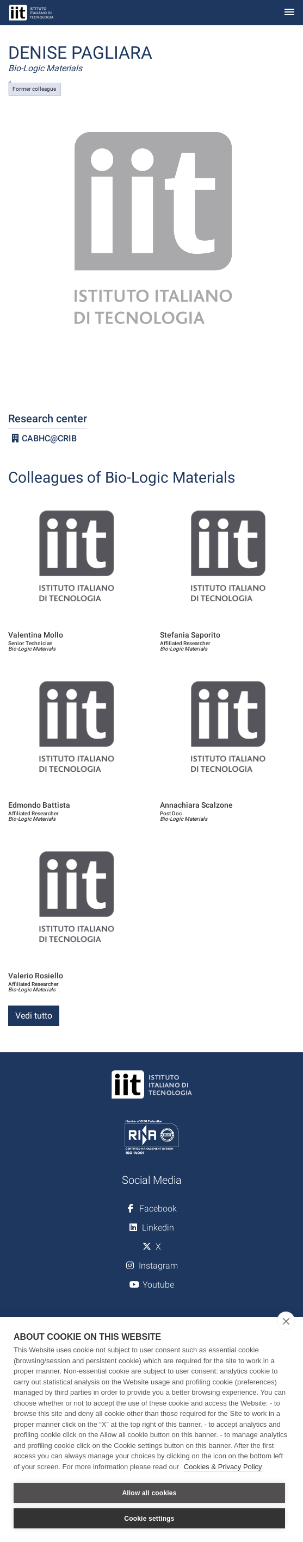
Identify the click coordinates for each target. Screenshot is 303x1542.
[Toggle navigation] (289, 13)
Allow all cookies (149, 1493)
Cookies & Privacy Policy (223, 1467)
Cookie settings (149, 1518)
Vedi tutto (33, 1015)
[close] (286, 1321)
